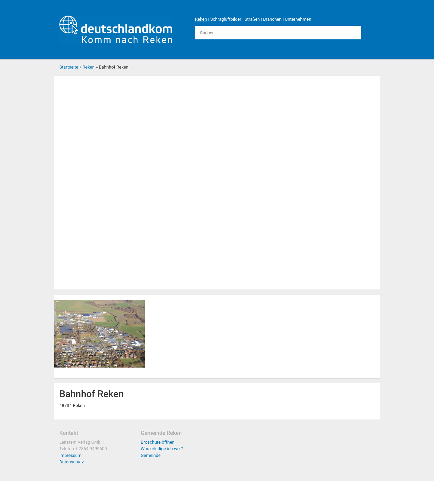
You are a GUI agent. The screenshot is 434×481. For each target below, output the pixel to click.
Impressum (70, 455)
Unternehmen (298, 19)
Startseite (68, 67)
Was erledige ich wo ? (162, 448)
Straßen (252, 19)
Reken (201, 19)
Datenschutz (71, 461)
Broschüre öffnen (158, 442)
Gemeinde (151, 455)
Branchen (272, 19)
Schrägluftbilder (225, 19)
